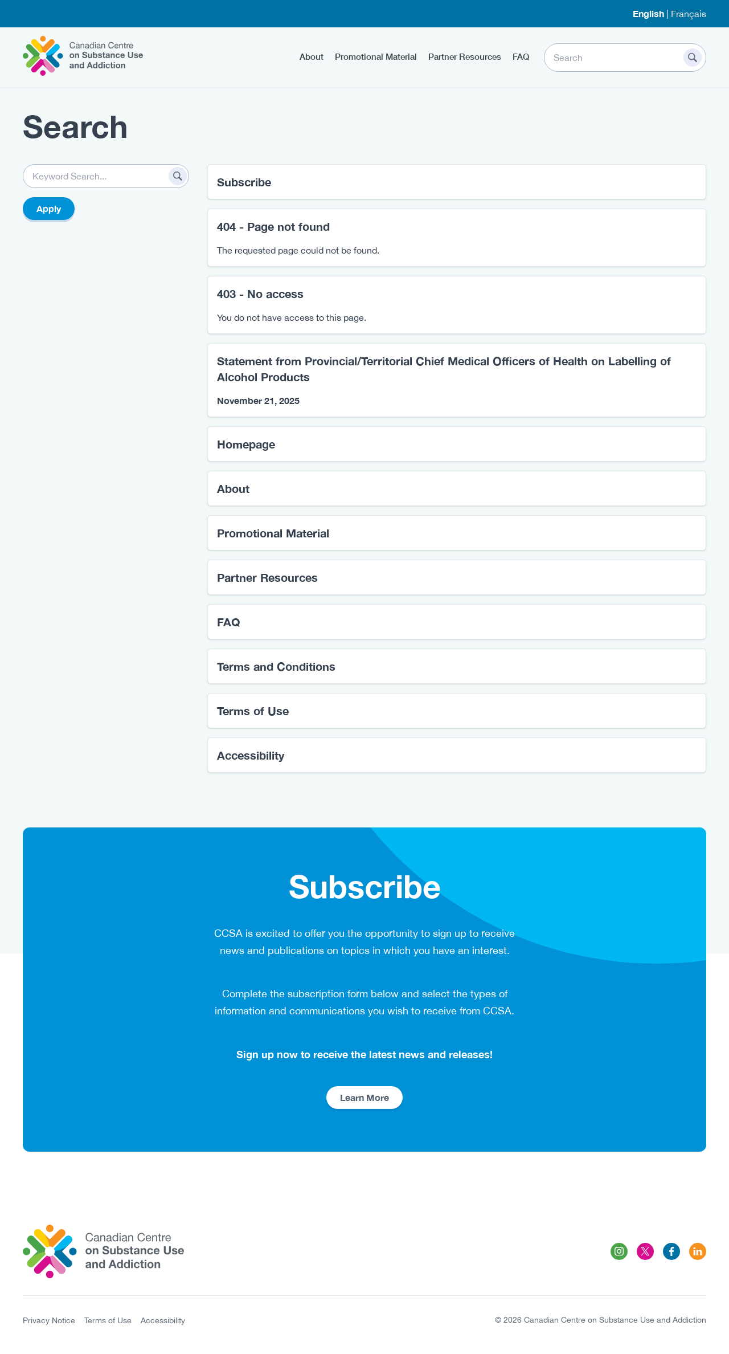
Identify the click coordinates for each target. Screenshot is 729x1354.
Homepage (246, 444)
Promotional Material (376, 56)
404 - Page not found (273, 226)
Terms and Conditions (276, 666)
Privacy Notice (49, 1320)
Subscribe (244, 182)
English (648, 13)
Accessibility (250, 755)
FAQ (521, 56)
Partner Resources (464, 56)
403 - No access (260, 293)
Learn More (364, 1097)
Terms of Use (253, 710)
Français (688, 14)
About (311, 56)
